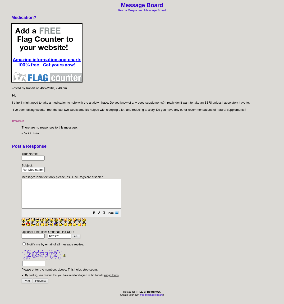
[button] (106, 219)
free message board (151, 300)
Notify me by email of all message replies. (53, 250)
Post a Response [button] (130, 10)
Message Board (155, 10)
